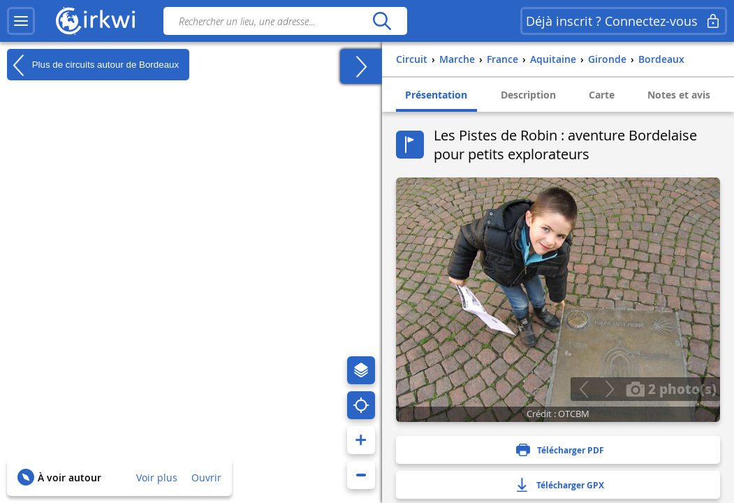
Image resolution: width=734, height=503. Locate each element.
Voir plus (156, 477)
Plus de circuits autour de (93, 65)
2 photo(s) (671, 388)
